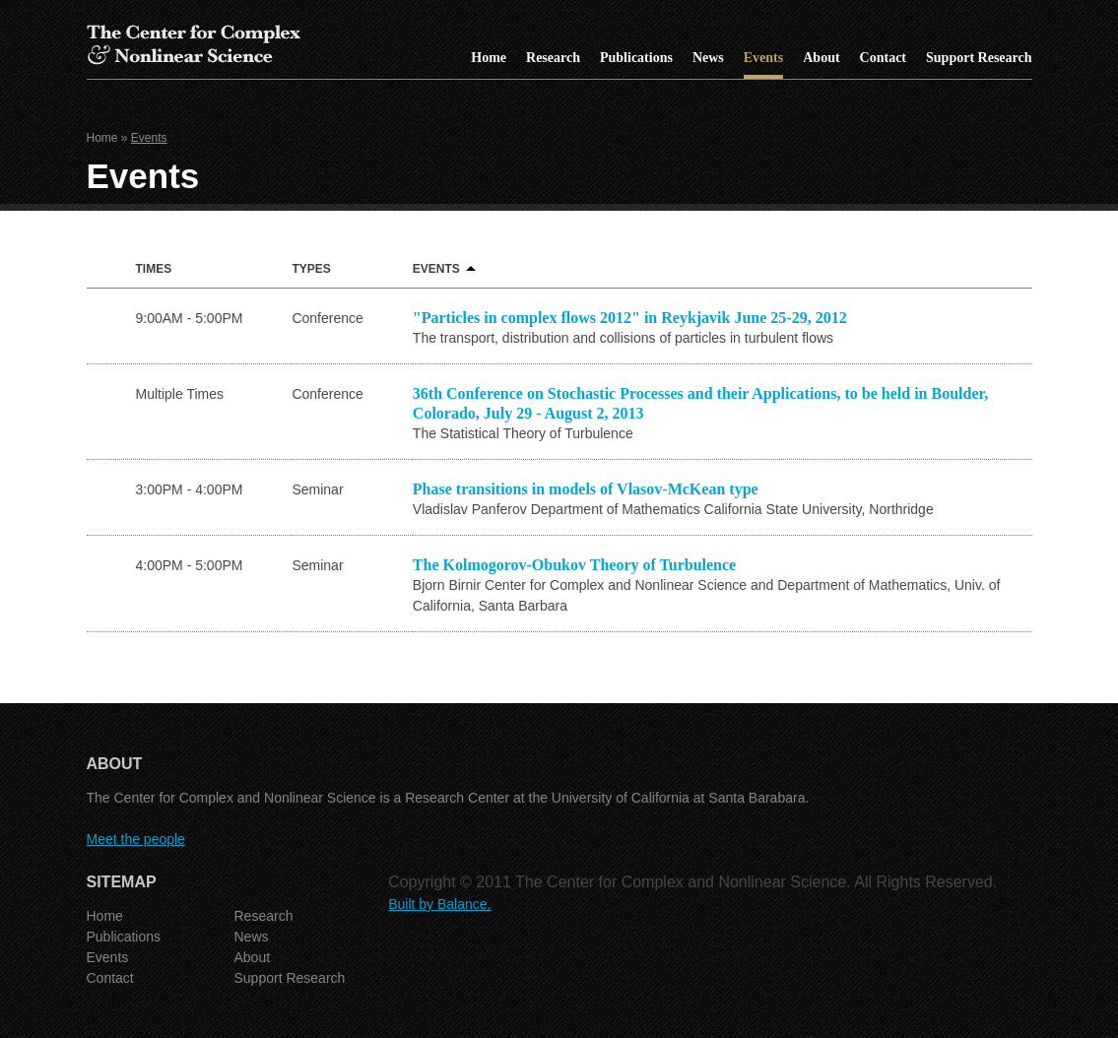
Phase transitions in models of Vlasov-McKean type (585, 489)
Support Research (978, 57)
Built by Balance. (439, 904)
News (708, 57)
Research (553, 57)
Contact (883, 57)
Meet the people (136, 839)
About (821, 57)
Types (311, 269)
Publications (636, 57)
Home (488, 57)
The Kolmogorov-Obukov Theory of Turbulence (574, 564)
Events (763, 57)
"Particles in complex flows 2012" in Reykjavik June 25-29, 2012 (630, 317)
